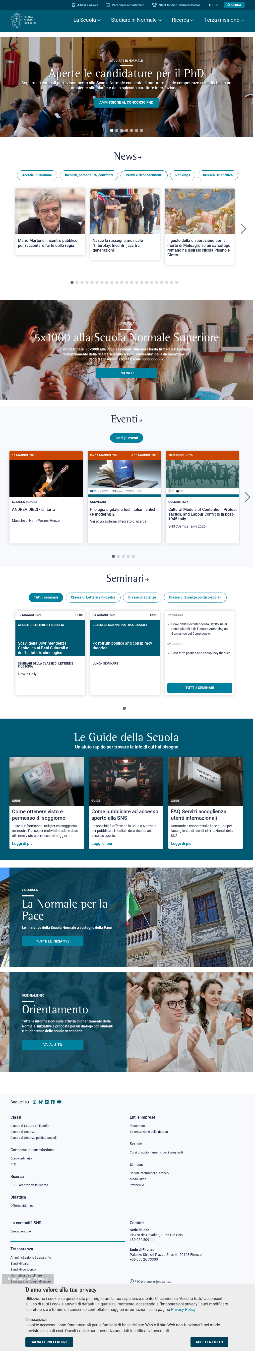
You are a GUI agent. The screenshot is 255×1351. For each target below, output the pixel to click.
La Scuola (84, 20)
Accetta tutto (209, 1342)
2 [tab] (116, 130)
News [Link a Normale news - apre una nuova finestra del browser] (128, 157)
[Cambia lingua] (217, 5)
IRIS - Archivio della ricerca (30, 1185)
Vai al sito (52, 1048)
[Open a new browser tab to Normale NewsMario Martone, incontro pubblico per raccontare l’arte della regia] (50, 223)
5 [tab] (131, 130)
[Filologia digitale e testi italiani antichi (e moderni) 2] (124, 493)
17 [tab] (151, 283)
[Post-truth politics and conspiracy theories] (125, 652)
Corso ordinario (22, 1157)
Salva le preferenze (49, 1342)
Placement (138, 1124)
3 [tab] (121, 130)
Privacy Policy (183, 1309)
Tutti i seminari (46, 601)
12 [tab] (126, 283)
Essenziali (38, 1319)
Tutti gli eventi (126, 440)
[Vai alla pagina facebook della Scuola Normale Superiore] (53, 1100)
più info (127, 374)
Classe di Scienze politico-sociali (195, 601)
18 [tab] (156, 283)
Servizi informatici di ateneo (151, 1172)
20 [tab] (166, 283)
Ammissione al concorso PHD (126, 103)
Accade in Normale (37, 176)
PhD (13, 1164)
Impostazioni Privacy (28, 1279)
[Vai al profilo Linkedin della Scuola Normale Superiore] (47, 1100)
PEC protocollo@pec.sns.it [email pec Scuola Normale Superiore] (153, 1281)
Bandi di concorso (24, 1270)
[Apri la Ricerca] (234, 5)
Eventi (126, 421)
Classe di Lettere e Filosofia (93, 601)
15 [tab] (141, 283)
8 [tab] (106, 283)
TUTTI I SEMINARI (200, 691)
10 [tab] (116, 283)
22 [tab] (176, 283)
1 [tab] (111, 130)
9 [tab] (111, 283)
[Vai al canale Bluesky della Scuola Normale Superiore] (41, 1100)
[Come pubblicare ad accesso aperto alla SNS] (126, 807)
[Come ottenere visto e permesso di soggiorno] (46, 807)
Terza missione (221, 20)
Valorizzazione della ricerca (151, 1131)
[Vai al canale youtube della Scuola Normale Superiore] (59, 1100)
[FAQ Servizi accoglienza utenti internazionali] (205, 807)
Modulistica (139, 1178)
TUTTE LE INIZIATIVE (52, 945)
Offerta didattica (23, 1206)
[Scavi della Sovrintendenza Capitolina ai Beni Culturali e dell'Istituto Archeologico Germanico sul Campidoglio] (50, 656)
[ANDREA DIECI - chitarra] (46, 492)
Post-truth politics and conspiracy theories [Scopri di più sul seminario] (197, 664)
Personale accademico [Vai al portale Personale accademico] (128, 5)
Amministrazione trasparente (33, 1258)
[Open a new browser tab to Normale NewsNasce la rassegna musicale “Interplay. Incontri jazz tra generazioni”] (125, 225)
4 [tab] (126, 130)
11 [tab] (121, 283)
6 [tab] (136, 130)
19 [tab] (161, 283)
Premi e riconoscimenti (144, 176)
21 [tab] (171, 283)
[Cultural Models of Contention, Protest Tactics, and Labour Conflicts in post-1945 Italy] (202, 495)
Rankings (182, 176)
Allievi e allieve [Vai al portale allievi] (88, 5)
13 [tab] (131, 283)
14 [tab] (136, 283)
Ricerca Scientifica (218, 176)
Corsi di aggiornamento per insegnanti (159, 1151)
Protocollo (138, 1185)
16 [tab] (146, 283)
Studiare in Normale (134, 20)
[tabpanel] (126, 87)
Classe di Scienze (142, 601)
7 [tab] (141, 130)
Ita (213, 4)
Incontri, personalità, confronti (89, 176)
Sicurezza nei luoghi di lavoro (32, 1282)
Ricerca (180, 20)
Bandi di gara (20, 1264)
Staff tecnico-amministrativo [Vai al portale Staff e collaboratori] (179, 5)
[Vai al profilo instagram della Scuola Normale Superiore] (34, 1100)
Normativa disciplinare (27, 1276)
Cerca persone (21, 1231)
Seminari (127, 582)
